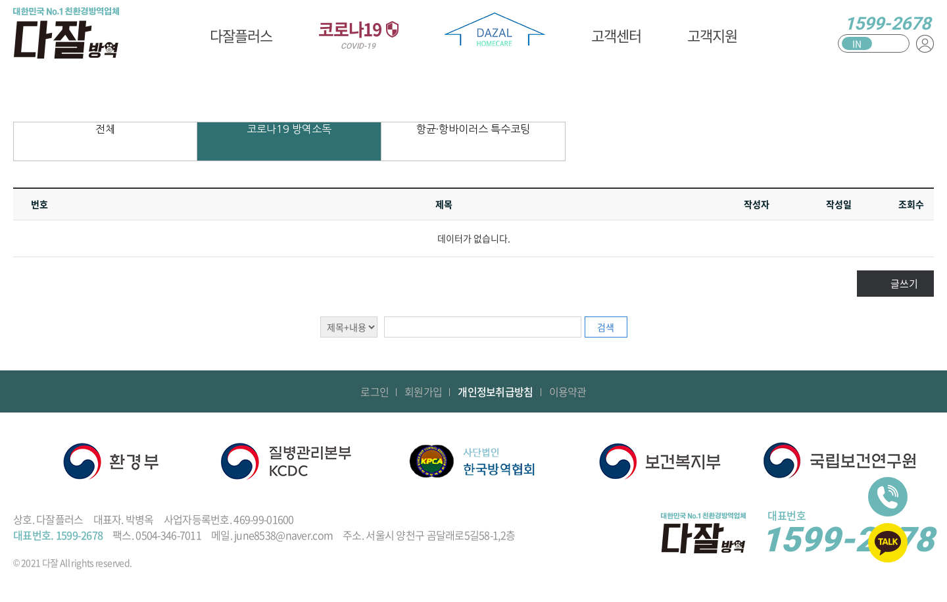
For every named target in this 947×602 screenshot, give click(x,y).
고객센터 (616, 35)
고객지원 (712, 35)
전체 (105, 129)
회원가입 (423, 391)
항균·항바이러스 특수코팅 (473, 129)
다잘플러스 (241, 35)
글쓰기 (904, 283)
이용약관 (568, 391)
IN (857, 43)
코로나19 (358, 33)
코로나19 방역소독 (289, 129)
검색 (605, 327)
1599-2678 (887, 23)
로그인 (374, 391)
